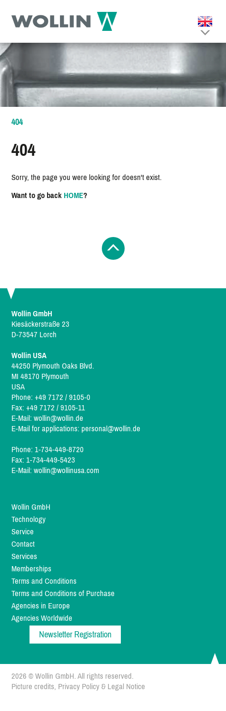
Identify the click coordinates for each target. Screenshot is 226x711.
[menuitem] (113, 507)
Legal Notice (126, 686)
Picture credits (32, 686)
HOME (73, 195)
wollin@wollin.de (58, 418)
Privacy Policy (78, 686)
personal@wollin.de (110, 428)
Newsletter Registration (75, 634)
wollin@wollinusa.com (66, 470)
